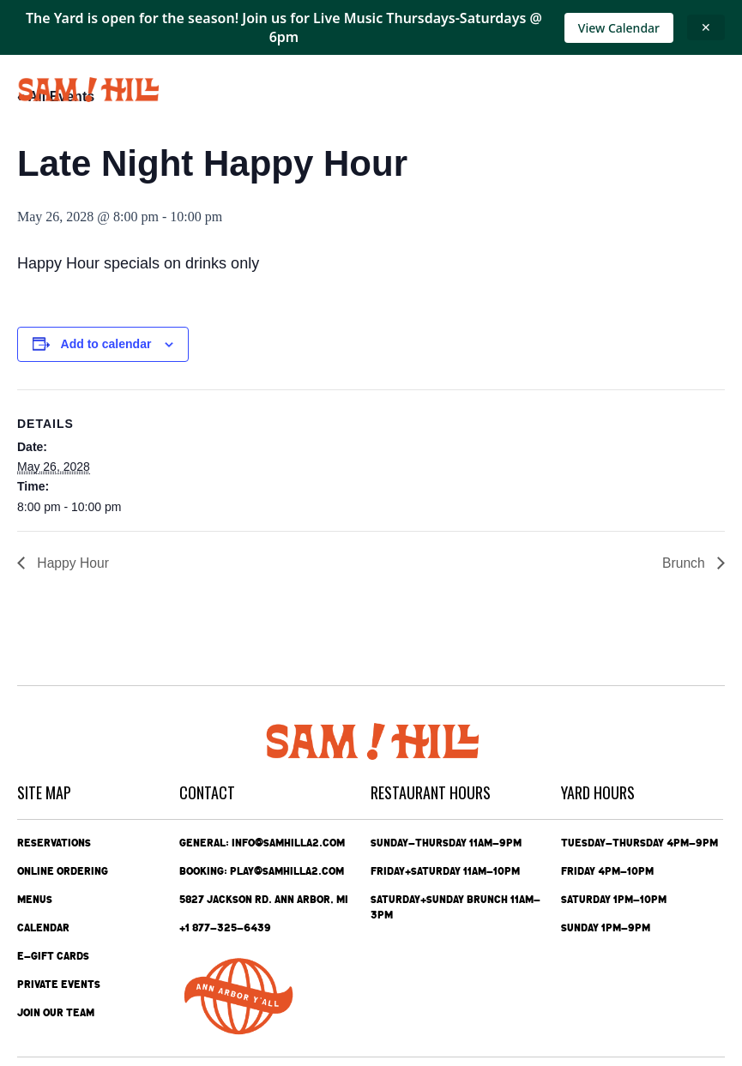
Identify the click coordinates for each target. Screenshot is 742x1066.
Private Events (58, 984)
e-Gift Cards (53, 956)
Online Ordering (62, 871)
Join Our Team (55, 1013)
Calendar (43, 928)
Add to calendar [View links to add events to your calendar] (106, 344)
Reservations (54, 843)
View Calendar (619, 28)
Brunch (685, 563)
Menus (34, 899)
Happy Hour (72, 563)
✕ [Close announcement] (706, 27)
